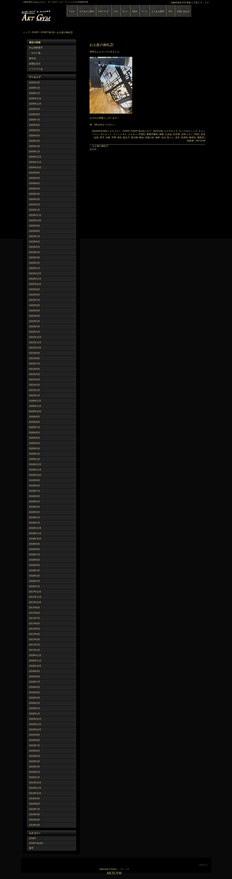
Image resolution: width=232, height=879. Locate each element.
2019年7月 (34, 491)
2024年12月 (35, 156)
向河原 (176, 134)
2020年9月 (34, 416)
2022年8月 (34, 294)
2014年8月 (34, 803)
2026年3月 (34, 82)
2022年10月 (35, 284)
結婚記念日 (34, 63)
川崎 (107, 137)
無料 (157, 137)
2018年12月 (35, 528)
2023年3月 (34, 257)
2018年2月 (34, 581)
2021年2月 (34, 390)
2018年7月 (34, 554)
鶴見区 (192, 137)
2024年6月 (34, 183)
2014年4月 (34, 825)
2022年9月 (34, 289)
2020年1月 (34, 459)
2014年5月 (34, 819)
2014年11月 (35, 788)
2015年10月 (35, 729)
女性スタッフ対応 (190, 134)
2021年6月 (34, 369)
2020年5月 (34, 438)
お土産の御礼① (98, 146)
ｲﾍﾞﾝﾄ (144, 11)
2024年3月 (34, 199)
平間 (113, 137)
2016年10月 (35, 666)
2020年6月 (34, 432)
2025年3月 (34, 141)
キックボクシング (188, 131)
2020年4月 (34, 443)
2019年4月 (34, 507)
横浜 (141, 137)
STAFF (32, 838)
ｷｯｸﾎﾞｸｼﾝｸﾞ (103, 11)
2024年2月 (34, 204)
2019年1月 (34, 522)
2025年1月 (34, 151)
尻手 (102, 137)
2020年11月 (35, 406)
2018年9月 (34, 544)
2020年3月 (34, 448)
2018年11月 (35, 533)
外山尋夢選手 (36, 47)
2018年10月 (35, 538)
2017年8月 (34, 613)
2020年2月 (34, 453)
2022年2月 (34, 326)
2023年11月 (35, 215)
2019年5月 (34, 501)
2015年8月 (34, 740)
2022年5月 (34, 310)
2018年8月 (34, 549)
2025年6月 (34, 125)
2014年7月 (34, 809)
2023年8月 (34, 231)
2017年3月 (34, 639)
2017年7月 (34, 618)
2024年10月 (35, 167)
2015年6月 (34, 750)
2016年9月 (34, 671)
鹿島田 (200, 137)
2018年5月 (34, 565)
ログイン (203, 864)
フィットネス (120, 134)
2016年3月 (34, 703)
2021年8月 (34, 358)
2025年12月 (35, 98)
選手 (31, 848)
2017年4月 (34, 634)
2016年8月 (34, 676)
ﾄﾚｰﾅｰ (125, 11)
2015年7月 (34, 745)
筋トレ (170, 137)
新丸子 (126, 137)
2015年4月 (34, 761)
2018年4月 (34, 570)
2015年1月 (34, 777)
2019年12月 (35, 464)
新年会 (32, 58)
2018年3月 (34, 575)
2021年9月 (34, 353)
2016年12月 (35, 655)
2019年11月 (35, 469)
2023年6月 (34, 241)
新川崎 (134, 137)
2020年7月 (34, 427)
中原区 (141, 134)
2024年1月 (34, 210)
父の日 (94, 149)
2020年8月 (34, 422)
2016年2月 (34, 708)
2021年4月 (34, 379)
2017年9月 (34, 607)
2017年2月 (34, 644)
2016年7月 (34, 682)
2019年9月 (34, 480)
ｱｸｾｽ (170, 11)
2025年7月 (34, 119)
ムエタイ (132, 134)
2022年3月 (34, 321)
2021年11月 (35, 342)
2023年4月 (34, 252)
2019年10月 (35, 475)
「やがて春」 (36, 53)
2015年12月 (35, 719)
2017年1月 (34, 650)
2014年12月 (35, 782)
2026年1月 (34, 93)
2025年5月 (34, 130)
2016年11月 (35, 660)
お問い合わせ (183, 11)
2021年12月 (35, 337)
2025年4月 (34, 135)
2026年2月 (34, 88)
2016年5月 (34, 692)
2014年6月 (34, 814)
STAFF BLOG (36, 843)
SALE (135, 11)
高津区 (184, 137)
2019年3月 (34, 512)
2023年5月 (34, 247)
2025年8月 (34, 114)
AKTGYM (64, 15)
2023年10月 (35, 220)
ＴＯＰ (72, 11)
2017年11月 (35, 597)
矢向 (163, 137)
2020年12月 (35, 400)
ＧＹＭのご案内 (86, 11)
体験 (161, 134)
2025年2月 (34, 146)
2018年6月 (34, 560)
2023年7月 (34, 236)
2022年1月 (34, 332)
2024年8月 (34, 178)
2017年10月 (35, 602)
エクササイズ (171, 131)
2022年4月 (34, 316)
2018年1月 (34, 586)
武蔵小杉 (149, 137)
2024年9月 (34, 172)
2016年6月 (34, 687)
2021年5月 (34, 374)
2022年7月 (34, 300)
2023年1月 (34, 268)
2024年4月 (34, 194)
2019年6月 (34, 496)
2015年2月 (34, 772)
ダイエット (106, 134)
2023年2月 (34, 263)
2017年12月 (35, 591)
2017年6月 (34, 623)
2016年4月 (34, 697)
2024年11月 (35, 162)
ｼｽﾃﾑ (116, 11)
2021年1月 (34, 395)
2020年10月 (35, 411)
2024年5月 (34, 188)
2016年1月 (34, 713)
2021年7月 (34, 363)
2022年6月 (34, 305)
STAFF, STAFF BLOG (134, 131)
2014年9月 (34, 798)
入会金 (168, 134)
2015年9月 (34, 735)
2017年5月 (34, 628)
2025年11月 (35, 103)
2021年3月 (34, 385)
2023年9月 (34, 225)
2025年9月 (34, 109)
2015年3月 (34, 766)
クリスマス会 (36, 69)
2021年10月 (35, 347)
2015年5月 (34, 756)
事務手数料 (152, 134)
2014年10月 (35, 793)
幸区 (119, 137)
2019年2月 (34, 517)
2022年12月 (35, 273)
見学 (177, 137)
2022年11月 (35, 278)
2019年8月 (34, 485)
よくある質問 (157, 11)
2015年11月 (35, 724)
